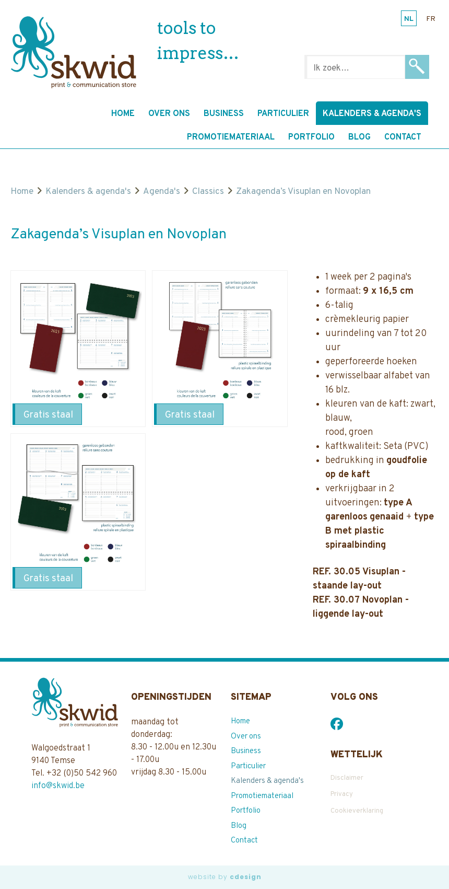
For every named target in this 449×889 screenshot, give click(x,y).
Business (224, 114)
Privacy (341, 794)
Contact (402, 137)
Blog (359, 137)
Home (123, 114)
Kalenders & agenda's (372, 114)
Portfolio (311, 137)
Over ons (169, 114)
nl (408, 19)
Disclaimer (346, 778)
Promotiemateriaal (231, 137)
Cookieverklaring (356, 811)
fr (430, 19)
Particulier (283, 114)
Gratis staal (48, 415)
